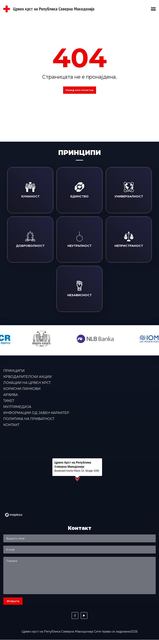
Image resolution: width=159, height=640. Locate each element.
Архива (10, 395)
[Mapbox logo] (14, 514)
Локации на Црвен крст (27, 383)
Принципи (14, 371)
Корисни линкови (22, 389)
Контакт (11, 425)
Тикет (8, 401)
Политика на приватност (28, 419)
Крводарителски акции (27, 377)
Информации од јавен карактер (36, 413)
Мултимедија (17, 407)
